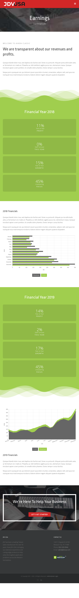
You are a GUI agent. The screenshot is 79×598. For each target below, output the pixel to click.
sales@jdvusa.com (64, 550)
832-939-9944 (63, 547)
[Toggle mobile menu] (75, 4)
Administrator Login (52, 576)
